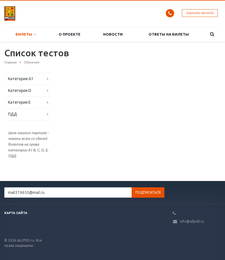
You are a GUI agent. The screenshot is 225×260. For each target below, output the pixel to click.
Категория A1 (20, 78)
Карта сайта (15, 213)
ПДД (12, 114)
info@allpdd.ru (192, 221)
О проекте (69, 34)
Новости (113, 34)
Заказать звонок (200, 13)
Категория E (19, 102)
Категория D (19, 90)
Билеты (26, 34)
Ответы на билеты (169, 34)
